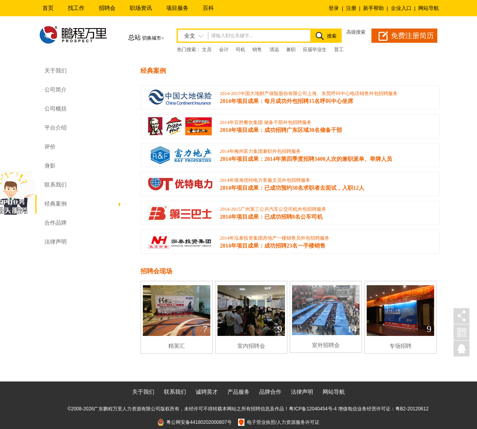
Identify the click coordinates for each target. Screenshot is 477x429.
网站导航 (428, 8)
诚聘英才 (207, 392)
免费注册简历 (412, 36)
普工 (339, 49)
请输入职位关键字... (232, 35)
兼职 (291, 49)
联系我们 (55, 185)
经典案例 (83, 204)
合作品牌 (55, 223)
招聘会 (107, 8)
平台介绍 (55, 128)
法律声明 (55, 242)
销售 (257, 49)
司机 (240, 49)
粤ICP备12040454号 (310, 409)
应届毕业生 (315, 49)
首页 (48, 8)
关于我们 (143, 392)
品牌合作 (270, 392)
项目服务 (177, 8)
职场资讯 (141, 8)
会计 (224, 49)
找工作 (76, 8)
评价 (50, 147)
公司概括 (55, 109)
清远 (274, 49)
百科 (208, 8)
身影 (50, 166)
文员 (207, 49)
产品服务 (238, 392)
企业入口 (401, 8)
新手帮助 (373, 8)
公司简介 (55, 90)
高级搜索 (355, 32)
